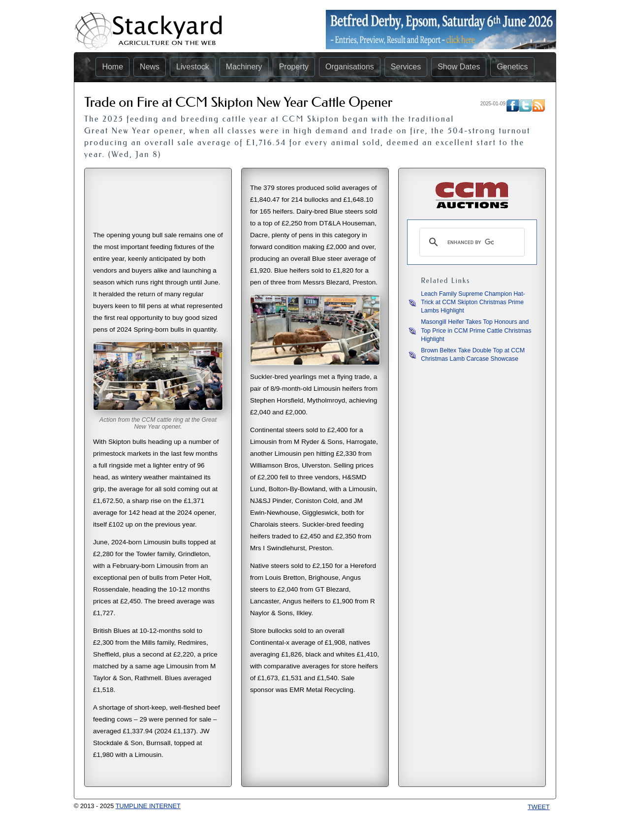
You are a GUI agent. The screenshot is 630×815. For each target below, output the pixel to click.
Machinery (244, 67)
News (149, 67)
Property (294, 67)
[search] (470, 242)
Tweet (539, 807)
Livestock (192, 67)
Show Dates (459, 67)
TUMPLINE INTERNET (148, 806)
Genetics (512, 67)
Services (406, 67)
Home (112, 67)
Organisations (349, 67)
